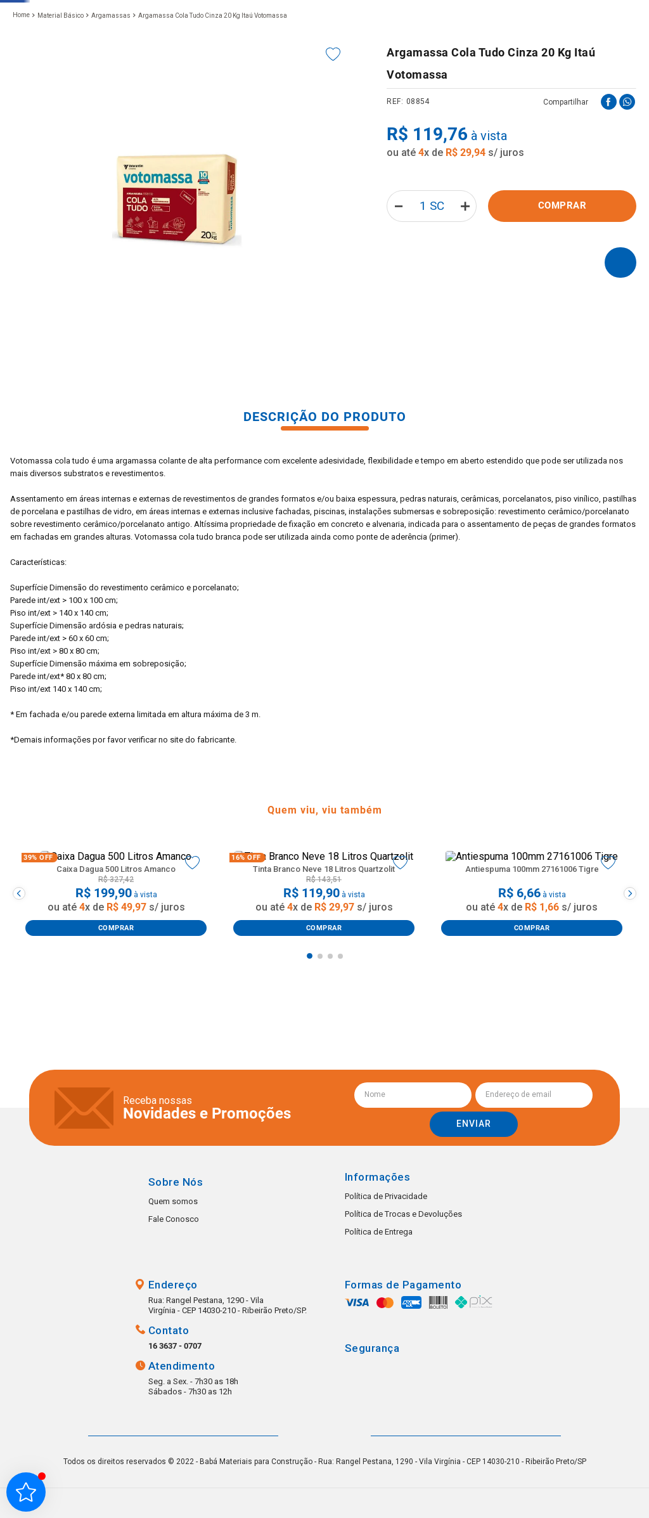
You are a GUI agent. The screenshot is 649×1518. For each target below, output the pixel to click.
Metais (37, 89)
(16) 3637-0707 (414, 48)
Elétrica (584, 89)
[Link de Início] (21, 116)
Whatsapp (613, 1482)
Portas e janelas (296, 89)
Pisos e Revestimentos (128, 89)
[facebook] (609, 203)
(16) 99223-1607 (417, 61)
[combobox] (266, 48)
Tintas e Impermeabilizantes (483, 89)
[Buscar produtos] (336, 48)
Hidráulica (378, 89)
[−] (394, 307)
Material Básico (60, 116)
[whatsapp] (627, 203)
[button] (211, 47)
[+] (469, 307)
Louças (219, 89)
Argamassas (111, 116)
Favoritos (511, 48)
